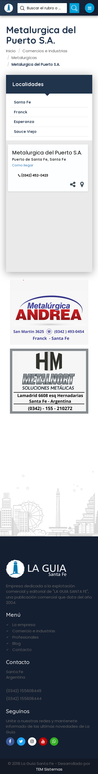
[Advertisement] (48, 231)
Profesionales (25, 637)
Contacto (22, 649)
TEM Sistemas (49, 769)
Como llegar (22, 165)
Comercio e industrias (33, 631)
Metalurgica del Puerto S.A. (47, 152)
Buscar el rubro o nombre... (45, 8)
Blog (16, 643)
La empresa (23, 624)
